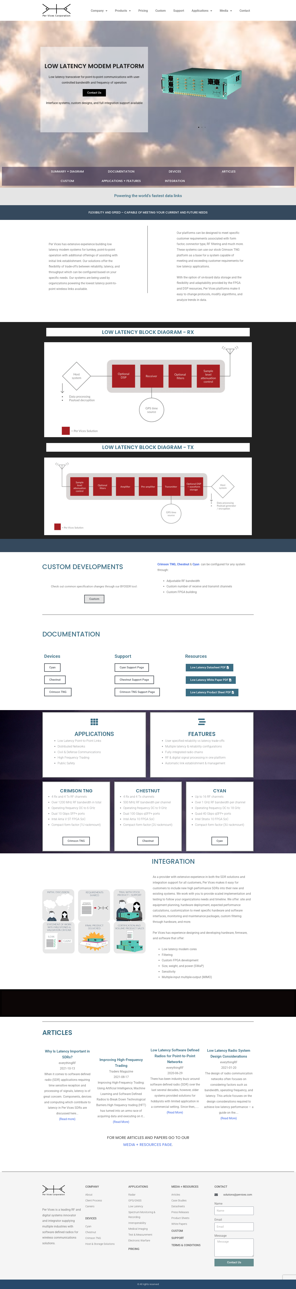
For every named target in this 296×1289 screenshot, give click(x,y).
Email (218, 1219)
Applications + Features (121, 181)
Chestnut (183, 564)
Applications (202, 10)
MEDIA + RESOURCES (184, 1186)
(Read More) (121, 1122)
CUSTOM (67, 181)
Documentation (121, 171)
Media (226, 10)
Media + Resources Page (147, 1144)
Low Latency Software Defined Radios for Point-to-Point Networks (175, 1056)
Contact (245, 10)
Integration (175, 181)
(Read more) (67, 1119)
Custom (160, 10)
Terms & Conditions (185, 1245)
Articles (229, 171)
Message (220, 1235)
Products (123, 10)
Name (218, 1203)
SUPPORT (177, 1238)
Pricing (143, 10)
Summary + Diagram (67, 171)
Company (99, 10)
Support (178, 10)
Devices (175, 171)
